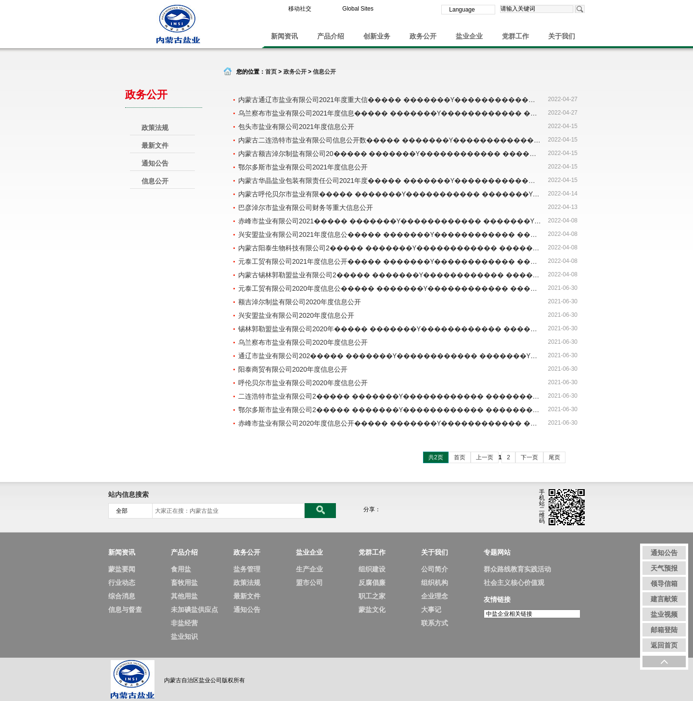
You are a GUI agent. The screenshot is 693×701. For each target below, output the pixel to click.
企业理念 (434, 596)
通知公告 (154, 163)
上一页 (484, 457)
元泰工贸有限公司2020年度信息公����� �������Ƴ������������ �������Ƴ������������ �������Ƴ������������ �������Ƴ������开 (389, 288)
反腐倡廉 (372, 582)
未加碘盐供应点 (194, 609)
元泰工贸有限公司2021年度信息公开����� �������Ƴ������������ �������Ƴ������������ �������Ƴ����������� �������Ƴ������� (389, 261)
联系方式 (434, 623)
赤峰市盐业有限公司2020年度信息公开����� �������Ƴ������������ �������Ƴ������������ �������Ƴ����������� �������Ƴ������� (389, 423)
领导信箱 (664, 583)
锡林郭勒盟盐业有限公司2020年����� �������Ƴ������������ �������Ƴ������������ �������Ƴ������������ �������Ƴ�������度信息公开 (389, 329)
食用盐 (181, 569)
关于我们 (561, 36)
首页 (271, 71)
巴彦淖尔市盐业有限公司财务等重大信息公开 (305, 207)
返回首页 (664, 645)
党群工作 (515, 36)
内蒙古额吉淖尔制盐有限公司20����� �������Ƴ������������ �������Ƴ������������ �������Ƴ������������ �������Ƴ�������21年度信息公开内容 (389, 153)
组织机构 (434, 582)
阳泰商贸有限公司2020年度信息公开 (292, 369)
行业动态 (121, 582)
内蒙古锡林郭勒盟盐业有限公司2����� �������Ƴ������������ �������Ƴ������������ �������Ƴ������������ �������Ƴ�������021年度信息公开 (389, 275)
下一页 (529, 457)
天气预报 (664, 568)
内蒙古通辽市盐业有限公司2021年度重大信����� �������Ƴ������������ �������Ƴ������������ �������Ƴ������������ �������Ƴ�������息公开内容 (389, 100)
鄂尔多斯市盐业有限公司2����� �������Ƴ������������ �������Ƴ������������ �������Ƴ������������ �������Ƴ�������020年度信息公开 (389, 410)
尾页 (554, 457)
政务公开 (423, 36)
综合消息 (121, 596)
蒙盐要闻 (121, 569)
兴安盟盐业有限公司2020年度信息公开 (296, 315)
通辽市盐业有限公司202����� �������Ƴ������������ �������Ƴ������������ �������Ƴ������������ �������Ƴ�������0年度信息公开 (389, 356)
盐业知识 (184, 636)
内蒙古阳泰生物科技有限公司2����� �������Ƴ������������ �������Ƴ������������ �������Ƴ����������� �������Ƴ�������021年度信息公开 (389, 248)
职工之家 (372, 596)
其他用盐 (184, 596)
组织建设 (372, 569)
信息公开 (154, 181)
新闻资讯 (284, 36)
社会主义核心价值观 (514, 582)
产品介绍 (330, 36)
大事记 (431, 609)
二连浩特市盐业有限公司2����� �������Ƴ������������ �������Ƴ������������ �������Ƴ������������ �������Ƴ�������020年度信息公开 (389, 396)
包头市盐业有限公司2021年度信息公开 (296, 126)
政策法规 (154, 127)
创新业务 (376, 36)
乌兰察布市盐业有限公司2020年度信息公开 (303, 342)
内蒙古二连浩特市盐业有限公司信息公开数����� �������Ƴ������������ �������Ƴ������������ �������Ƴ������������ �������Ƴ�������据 (389, 140)
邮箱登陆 (664, 630)
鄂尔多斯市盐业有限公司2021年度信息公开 (303, 167)
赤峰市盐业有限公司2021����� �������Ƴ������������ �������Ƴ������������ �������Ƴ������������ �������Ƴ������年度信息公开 (389, 221)
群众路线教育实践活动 (517, 569)
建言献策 (664, 599)
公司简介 (434, 569)
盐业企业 (469, 36)
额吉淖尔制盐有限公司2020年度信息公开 (299, 302)
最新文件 (154, 145)
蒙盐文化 (372, 609)
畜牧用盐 (184, 582)
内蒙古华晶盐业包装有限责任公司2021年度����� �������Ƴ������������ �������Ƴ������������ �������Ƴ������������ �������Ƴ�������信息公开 (389, 180)
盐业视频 (664, 614)
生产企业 (309, 569)
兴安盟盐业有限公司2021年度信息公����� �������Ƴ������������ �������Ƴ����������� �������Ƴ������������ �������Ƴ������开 (389, 234)
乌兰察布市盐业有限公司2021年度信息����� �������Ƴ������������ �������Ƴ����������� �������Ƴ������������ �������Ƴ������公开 (389, 113)
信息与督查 (125, 609)
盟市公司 (309, 582)
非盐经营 (184, 623)
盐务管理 (246, 569)
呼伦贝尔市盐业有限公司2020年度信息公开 (303, 383)
